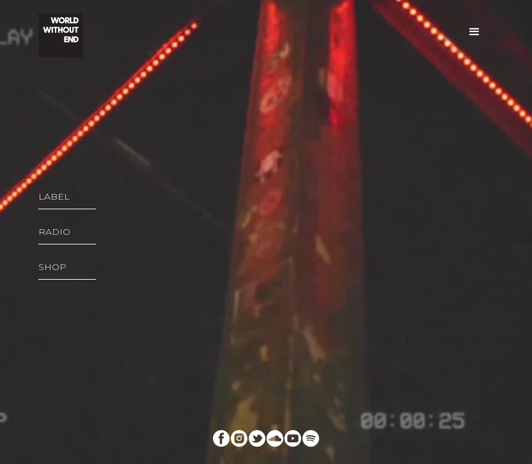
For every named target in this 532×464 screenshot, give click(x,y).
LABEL (54, 196)
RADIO (54, 231)
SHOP (52, 267)
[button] (474, 32)
